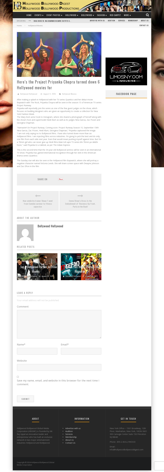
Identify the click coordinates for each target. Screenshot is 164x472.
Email (65, 346)
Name (21, 346)
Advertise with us (97, 21)
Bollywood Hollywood (28, 93)
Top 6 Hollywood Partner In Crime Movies (38, 269)
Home (29, 15)
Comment (23, 306)
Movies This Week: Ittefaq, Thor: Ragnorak (82, 269)
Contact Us (143, 25)
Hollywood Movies (69, 93)
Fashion (101, 15)
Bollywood (86, 15)
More (126, 15)
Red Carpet (115, 15)
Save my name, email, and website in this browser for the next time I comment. (58, 384)
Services (121, 21)
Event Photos (53, 15)
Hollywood (70, 15)
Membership (133, 21)
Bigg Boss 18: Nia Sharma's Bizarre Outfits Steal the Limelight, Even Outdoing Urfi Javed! (70, 21)
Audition (111, 21)
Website (22, 362)
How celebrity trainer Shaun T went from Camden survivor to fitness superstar (38, 203)
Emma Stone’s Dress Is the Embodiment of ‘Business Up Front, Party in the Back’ (80, 203)
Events (38, 15)
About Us (144, 21)
